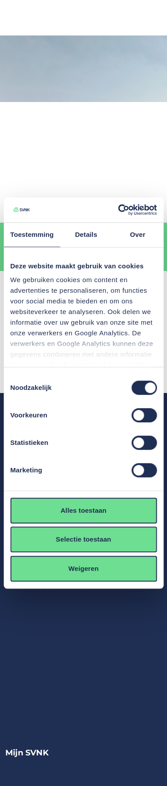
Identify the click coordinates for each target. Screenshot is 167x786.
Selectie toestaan (83, 539)
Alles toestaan (83, 510)
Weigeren (83, 568)
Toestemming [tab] (32, 234)
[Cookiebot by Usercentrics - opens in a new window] (119, 210)
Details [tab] (86, 234)
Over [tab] (138, 234)
